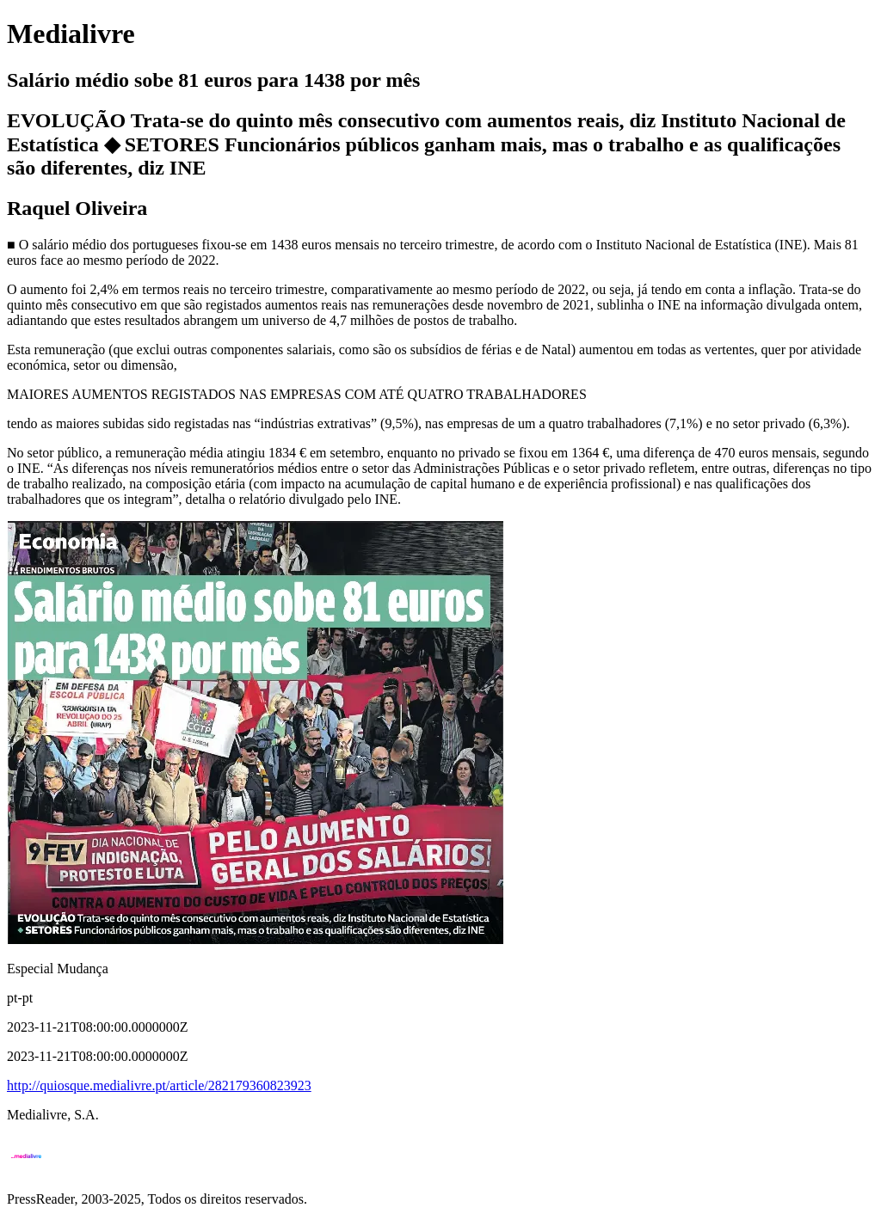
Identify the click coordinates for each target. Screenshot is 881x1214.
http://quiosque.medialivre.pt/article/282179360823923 (159, 1085)
